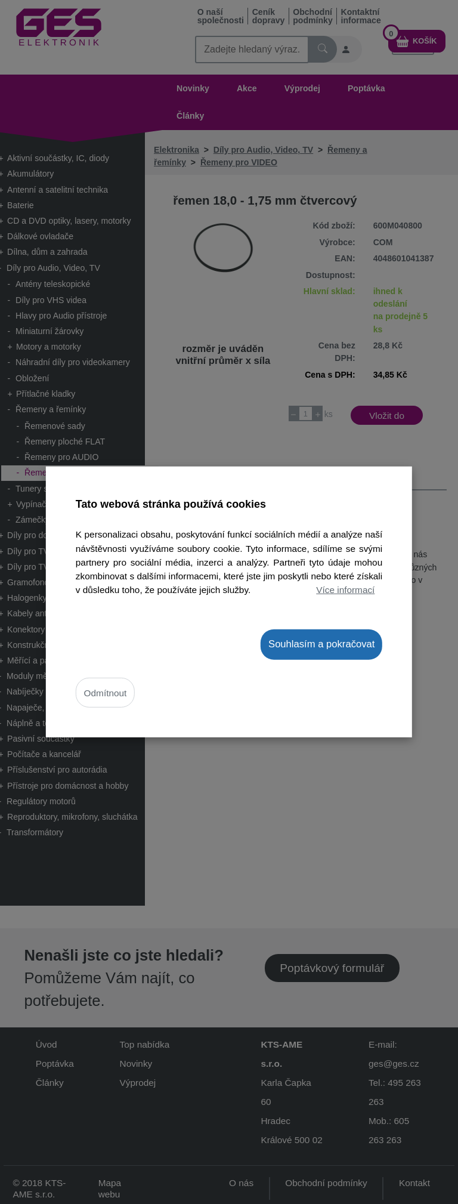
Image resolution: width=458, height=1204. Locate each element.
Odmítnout (105, 692)
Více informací (345, 589)
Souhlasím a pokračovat (321, 644)
